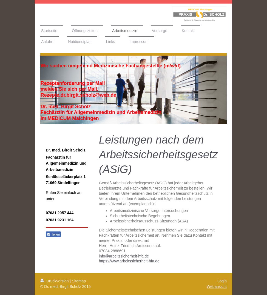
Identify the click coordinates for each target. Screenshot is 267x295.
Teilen (53, 234)
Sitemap (79, 281)
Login (222, 281)
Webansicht (217, 286)
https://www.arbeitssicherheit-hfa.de (129, 261)
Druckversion (55, 281)
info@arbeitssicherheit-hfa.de (124, 256)
